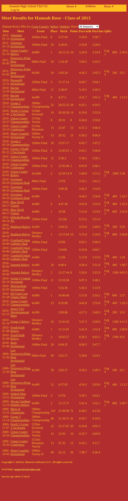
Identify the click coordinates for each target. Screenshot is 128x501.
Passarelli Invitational (17, 82)
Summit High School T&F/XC (28, 6)
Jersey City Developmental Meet (19, 312)
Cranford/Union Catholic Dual (20, 242)
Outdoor (65, 26)
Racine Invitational (17, 89)
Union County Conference (19, 127)
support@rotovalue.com (27, 469)
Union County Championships (19, 120)
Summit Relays (19, 265)
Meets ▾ (71, 6)
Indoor (54, 26)
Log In (14, 9)
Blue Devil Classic (17, 204)
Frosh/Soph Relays (17, 329)
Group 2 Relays (19, 321)
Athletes (90, 6)
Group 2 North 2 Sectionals (19, 150)
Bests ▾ (108, 6)
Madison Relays (20, 226)
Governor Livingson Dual (19, 181)
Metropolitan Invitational (18, 287)
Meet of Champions (17, 410)
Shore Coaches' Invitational (19, 135)
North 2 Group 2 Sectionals (19, 112)
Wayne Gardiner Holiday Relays (20, 403)
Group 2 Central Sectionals (20, 280)
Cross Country (40, 26)
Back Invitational (17, 344)
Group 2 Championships (19, 105)
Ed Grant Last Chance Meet (19, 295)
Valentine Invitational (17, 37)
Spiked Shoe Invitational (18, 395)
